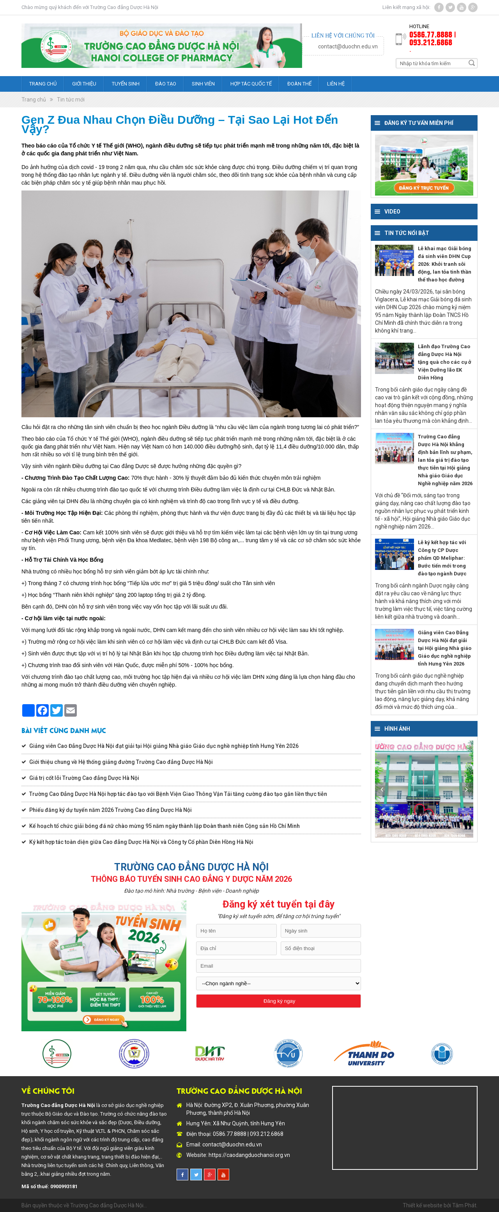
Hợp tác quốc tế (251, 84)
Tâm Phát (464, 1205)
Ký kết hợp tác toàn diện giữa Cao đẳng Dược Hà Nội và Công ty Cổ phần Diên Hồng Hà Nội (141, 842)
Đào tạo (165, 84)
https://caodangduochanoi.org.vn (249, 1155)
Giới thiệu (84, 84)
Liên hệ (336, 84)
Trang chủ (43, 84)
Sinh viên (203, 84)
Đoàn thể (299, 84)
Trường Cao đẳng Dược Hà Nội (124, 7)
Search (472, 63)
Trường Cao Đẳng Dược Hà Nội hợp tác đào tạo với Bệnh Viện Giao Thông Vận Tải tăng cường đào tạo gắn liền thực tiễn (178, 794)
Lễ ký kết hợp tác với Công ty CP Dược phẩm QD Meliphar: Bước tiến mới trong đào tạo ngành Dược (442, 558)
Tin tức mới (71, 99)
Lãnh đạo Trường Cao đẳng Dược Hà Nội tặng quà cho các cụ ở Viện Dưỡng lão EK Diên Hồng (444, 362)
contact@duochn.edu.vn (348, 46)
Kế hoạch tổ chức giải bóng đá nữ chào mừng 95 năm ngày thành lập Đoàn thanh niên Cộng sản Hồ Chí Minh (164, 826)
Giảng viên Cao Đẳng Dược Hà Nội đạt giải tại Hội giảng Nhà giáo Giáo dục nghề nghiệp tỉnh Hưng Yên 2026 (164, 746)
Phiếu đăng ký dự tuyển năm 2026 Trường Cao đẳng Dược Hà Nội (110, 810)
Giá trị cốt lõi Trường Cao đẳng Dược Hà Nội (84, 778)
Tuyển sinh (126, 84)
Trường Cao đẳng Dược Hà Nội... (108, 1205)
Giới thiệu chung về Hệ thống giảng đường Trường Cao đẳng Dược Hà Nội (121, 762)
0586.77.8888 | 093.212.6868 (432, 38)
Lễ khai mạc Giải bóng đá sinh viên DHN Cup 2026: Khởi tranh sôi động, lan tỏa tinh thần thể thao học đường (444, 264)
